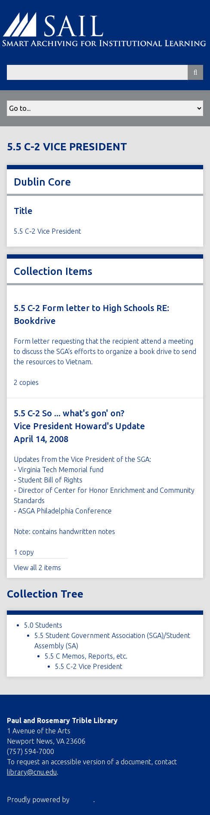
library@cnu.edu (32, 772)
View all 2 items (37, 567)
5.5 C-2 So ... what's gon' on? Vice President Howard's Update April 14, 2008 (79, 426)
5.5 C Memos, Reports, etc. (86, 656)
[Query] (105, 72)
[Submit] (195, 72)
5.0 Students (43, 625)
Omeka (82, 799)
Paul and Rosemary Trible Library (62, 720)
